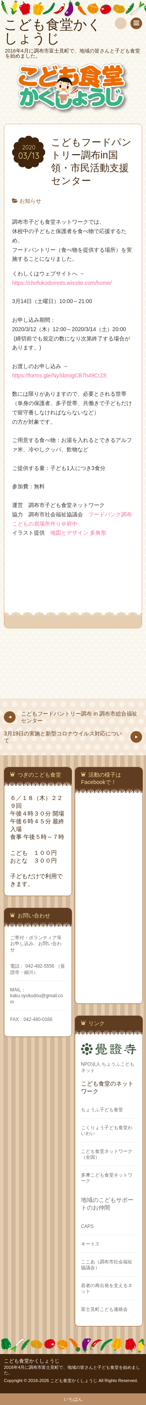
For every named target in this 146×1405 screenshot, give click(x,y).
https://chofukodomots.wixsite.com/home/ (62, 283)
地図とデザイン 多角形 (78, 533)
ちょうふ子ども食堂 (102, 1109)
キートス (90, 1244)
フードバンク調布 (110, 514)
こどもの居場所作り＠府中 (44, 524)
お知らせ (30, 201)
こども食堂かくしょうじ (32, 1361)
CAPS (87, 1226)
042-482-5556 (40, 966)
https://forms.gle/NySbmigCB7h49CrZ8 (59, 375)
